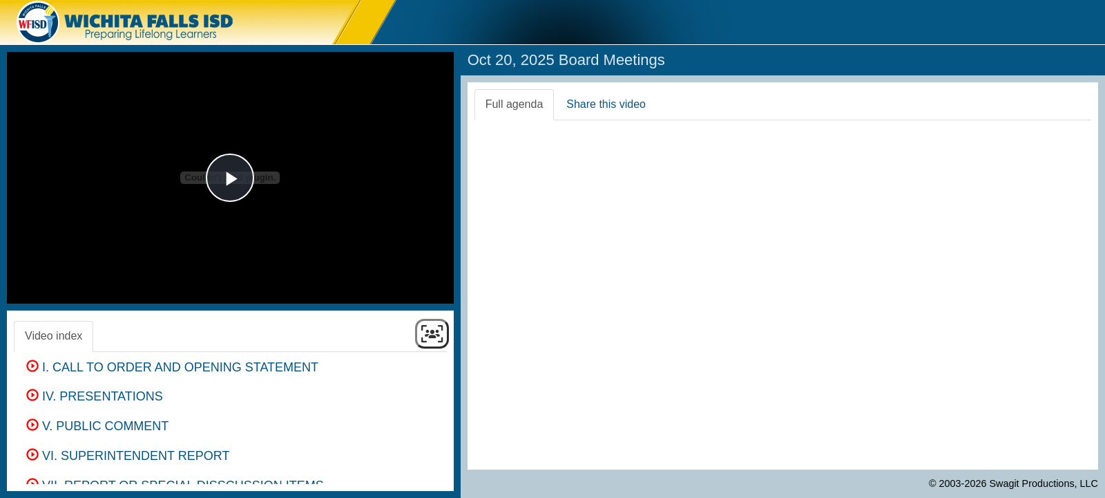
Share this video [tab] (606, 104)
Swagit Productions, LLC (1043, 483)
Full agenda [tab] (515, 104)
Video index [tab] (53, 336)
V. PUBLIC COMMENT (97, 426)
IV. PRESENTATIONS (94, 396)
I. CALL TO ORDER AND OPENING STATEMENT (172, 367)
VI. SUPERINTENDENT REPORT (127, 456)
